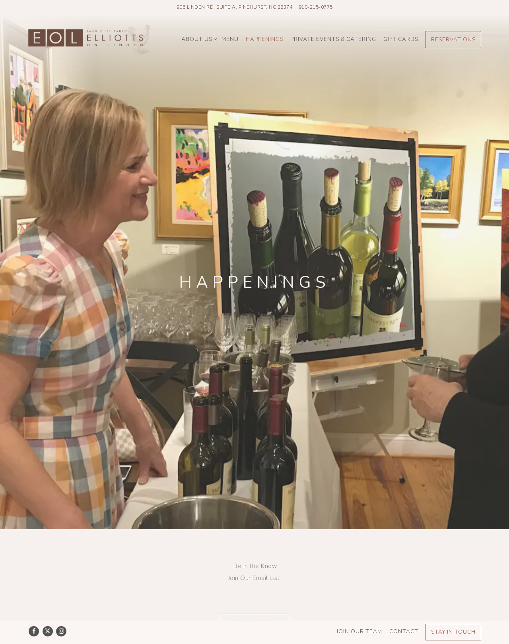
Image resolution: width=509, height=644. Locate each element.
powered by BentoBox (254, 635)
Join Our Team (359, 615)
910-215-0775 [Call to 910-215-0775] (316, 7)
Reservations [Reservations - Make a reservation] (453, 39)
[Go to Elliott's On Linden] (235, 7)
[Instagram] (61, 614)
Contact (403, 615)
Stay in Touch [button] (254, 592)
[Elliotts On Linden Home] (89, 39)
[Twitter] (48, 614)
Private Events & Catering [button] (333, 39)
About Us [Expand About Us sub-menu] (198, 38)
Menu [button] (230, 39)
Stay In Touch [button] (453, 615)
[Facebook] (34, 614)
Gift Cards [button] (400, 39)
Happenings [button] (265, 39)
